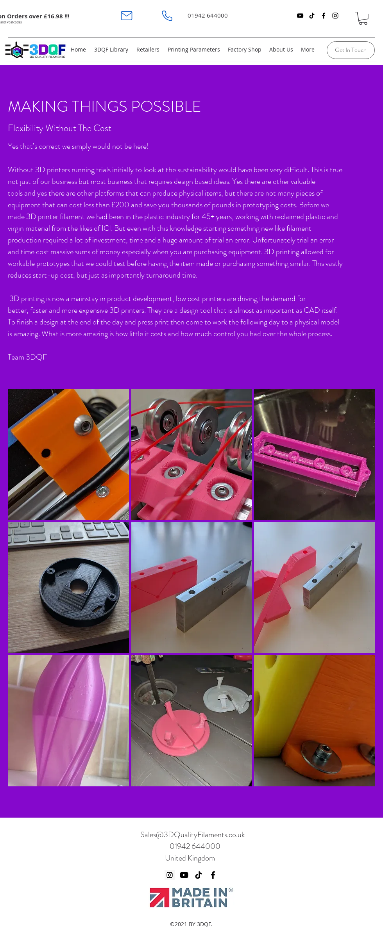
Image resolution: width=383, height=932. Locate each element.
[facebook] (324, 16)
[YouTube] (300, 16)
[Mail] (126, 15)
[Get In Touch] (351, 50)
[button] (363, 18)
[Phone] (167, 15)
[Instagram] (170, 875)
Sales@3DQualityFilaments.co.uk (192, 834)
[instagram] (335, 16)
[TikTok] (312, 16)
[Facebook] (213, 875)
